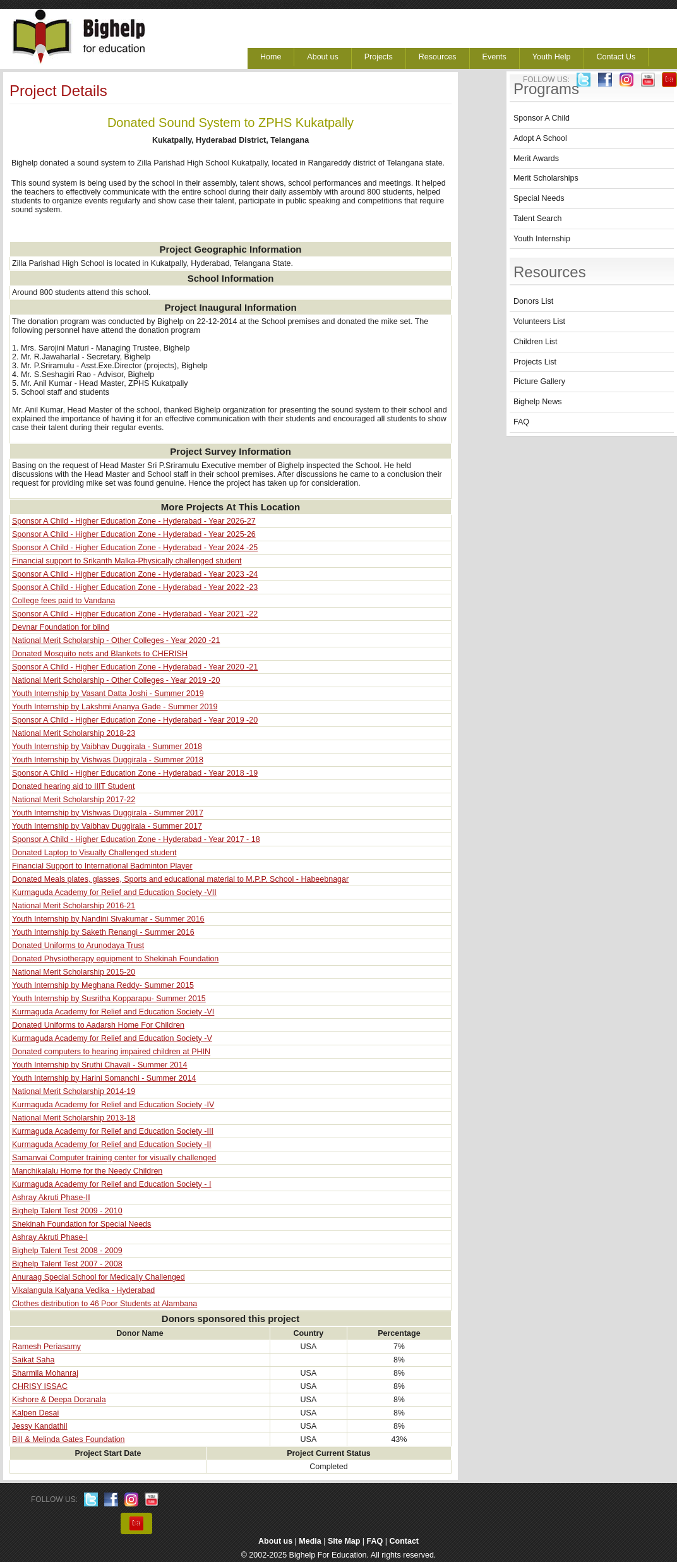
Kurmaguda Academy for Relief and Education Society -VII (114, 892)
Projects (378, 56)
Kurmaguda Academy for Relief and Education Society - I (111, 1184)
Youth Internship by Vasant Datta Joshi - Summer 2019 (108, 693)
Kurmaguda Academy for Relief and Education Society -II (111, 1144)
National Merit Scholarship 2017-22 (73, 799)
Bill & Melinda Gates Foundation (68, 1439)
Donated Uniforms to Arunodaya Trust (78, 945)
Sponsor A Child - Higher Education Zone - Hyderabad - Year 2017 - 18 (136, 839)
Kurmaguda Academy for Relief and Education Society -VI (113, 1011)
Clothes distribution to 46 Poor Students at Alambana (104, 1303)
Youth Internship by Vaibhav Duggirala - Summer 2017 (107, 826)
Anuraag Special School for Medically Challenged (98, 1277)
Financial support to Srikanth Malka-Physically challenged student (126, 560)
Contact (404, 1541)
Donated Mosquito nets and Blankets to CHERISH (100, 653)
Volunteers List (539, 321)
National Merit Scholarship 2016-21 (73, 905)
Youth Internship (541, 238)
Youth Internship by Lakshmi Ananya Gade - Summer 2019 (114, 706)
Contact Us (616, 56)
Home (270, 56)
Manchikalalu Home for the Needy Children (87, 1171)
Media (310, 1541)
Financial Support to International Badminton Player (102, 866)
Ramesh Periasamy (46, 1346)
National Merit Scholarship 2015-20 (73, 972)
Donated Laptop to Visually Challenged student (94, 852)
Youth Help (551, 56)
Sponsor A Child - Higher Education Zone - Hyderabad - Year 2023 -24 (135, 574)
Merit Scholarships (545, 178)
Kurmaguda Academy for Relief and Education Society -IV (113, 1104)
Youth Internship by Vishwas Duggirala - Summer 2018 (107, 759)
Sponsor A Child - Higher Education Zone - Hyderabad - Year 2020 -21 (135, 667)
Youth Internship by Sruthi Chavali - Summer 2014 (99, 1064)
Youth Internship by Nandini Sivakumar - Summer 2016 (108, 919)
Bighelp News (537, 401)
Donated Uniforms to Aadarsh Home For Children (98, 1025)
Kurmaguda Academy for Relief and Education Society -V (112, 1038)
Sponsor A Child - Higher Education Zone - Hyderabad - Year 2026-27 (134, 521)
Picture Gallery (539, 381)
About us (322, 56)
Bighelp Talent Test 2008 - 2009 (67, 1250)
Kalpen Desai (35, 1413)
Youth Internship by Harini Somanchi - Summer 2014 (104, 1078)
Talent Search (537, 218)
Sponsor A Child (541, 118)
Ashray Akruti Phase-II (51, 1197)
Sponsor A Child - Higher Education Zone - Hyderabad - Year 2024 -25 (135, 547)
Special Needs (539, 198)
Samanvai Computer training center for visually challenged (114, 1157)
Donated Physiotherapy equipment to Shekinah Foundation (115, 958)
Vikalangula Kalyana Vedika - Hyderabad (83, 1290)
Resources (438, 56)
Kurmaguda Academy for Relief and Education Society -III (112, 1131)
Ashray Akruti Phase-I (50, 1237)
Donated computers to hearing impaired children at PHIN (111, 1051)
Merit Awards (536, 158)
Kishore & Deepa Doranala (59, 1399)
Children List (535, 341)
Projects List (534, 361)
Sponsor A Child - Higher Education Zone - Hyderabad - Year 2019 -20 (135, 720)
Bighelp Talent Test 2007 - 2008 (67, 1263)
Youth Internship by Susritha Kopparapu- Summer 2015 (109, 998)
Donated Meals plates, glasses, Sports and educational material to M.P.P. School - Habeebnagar (180, 879)
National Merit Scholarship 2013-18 (73, 1118)
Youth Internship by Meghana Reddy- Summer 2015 (103, 985)
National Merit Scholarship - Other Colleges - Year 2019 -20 (116, 680)
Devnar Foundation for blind (60, 627)
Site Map (344, 1541)
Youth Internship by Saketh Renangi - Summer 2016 (103, 932)
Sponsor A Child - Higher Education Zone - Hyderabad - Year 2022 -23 (135, 587)
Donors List (533, 301)
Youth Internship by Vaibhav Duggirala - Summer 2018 (107, 746)
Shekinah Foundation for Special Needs (81, 1224)
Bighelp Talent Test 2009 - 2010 (67, 1210)
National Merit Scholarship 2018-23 (73, 733)
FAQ (521, 422)
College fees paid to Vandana (63, 600)
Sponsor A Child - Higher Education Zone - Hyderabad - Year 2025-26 (134, 534)
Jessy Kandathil (40, 1426)
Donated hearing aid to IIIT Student (73, 786)
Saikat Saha (33, 1359)
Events (494, 56)
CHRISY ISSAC (40, 1386)
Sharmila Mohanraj (45, 1373)
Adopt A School (540, 138)
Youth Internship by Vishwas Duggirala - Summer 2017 (107, 812)
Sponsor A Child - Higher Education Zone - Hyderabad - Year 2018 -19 (135, 773)
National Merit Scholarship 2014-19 (73, 1091)
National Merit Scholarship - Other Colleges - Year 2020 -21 (116, 640)
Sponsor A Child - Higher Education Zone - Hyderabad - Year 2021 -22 (135, 614)
